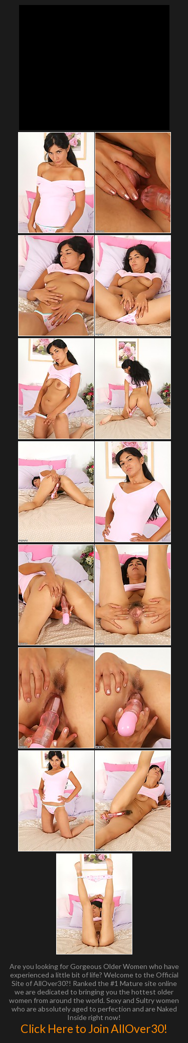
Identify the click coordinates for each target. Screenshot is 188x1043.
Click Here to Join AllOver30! (94, 1028)
